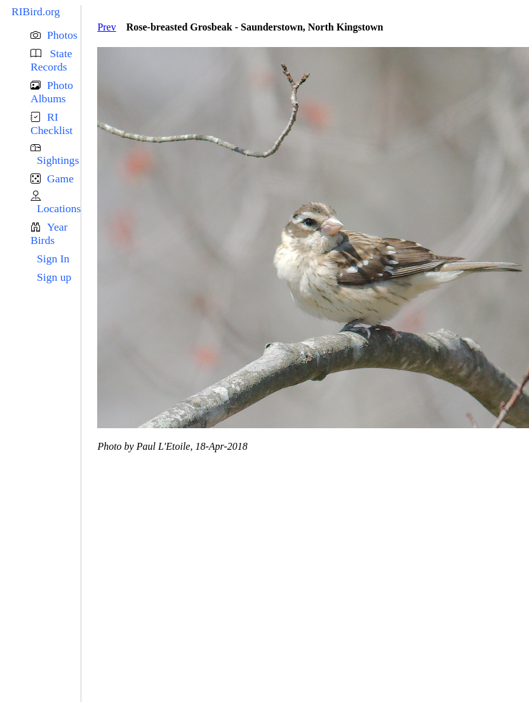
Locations (59, 208)
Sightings (58, 160)
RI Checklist (51, 124)
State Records (51, 60)
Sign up (54, 277)
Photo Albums (51, 92)
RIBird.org (35, 11)
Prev (106, 27)
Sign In (53, 258)
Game (60, 178)
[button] (55, 35)
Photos (62, 35)
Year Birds (48, 233)
